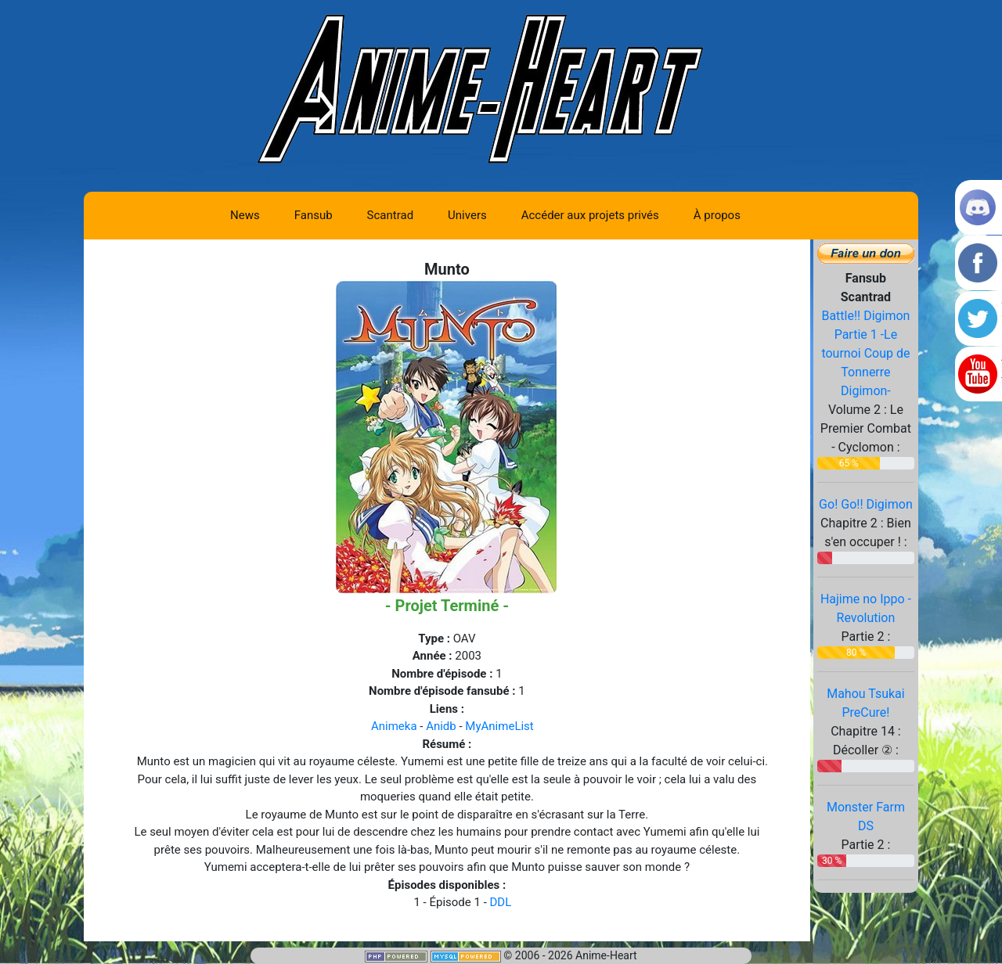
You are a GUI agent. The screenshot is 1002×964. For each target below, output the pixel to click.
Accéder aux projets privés (590, 215)
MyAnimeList (499, 726)
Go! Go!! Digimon (866, 504)
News (245, 215)
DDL (501, 902)
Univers (467, 215)
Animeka (394, 726)
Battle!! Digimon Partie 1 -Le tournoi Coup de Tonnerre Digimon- (865, 353)
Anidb (441, 726)
